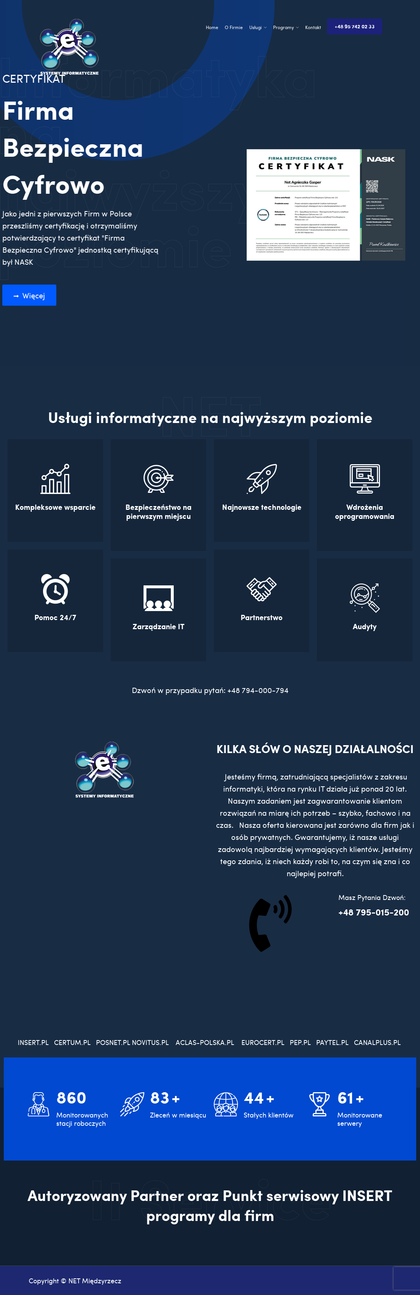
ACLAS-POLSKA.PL (205, 1042)
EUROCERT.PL (262, 1042)
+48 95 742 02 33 (355, 26)
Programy (283, 27)
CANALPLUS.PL (378, 1042)
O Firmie (234, 27)
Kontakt (313, 27)
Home (212, 27)
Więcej (32, 295)
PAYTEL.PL (332, 1042)
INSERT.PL (36, 1042)
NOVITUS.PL (150, 1042)
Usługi (255, 27)
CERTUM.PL (74, 1042)
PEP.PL (300, 1042)
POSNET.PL (113, 1042)
